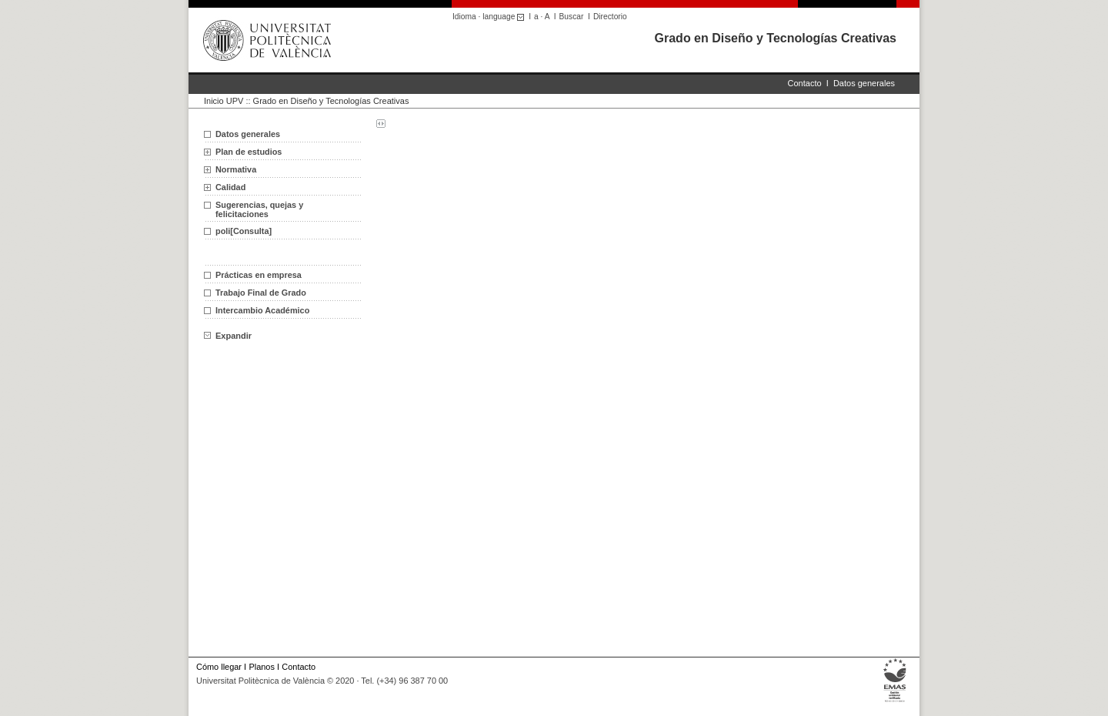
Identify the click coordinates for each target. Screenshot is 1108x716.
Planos (261, 666)
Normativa (235, 169)
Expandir (228, 335)
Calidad (230, 187)
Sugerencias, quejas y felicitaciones (259, 209)
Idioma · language (490, 16)
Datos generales (864, 83)
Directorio (610, 16)
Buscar (571, 16)
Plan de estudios (248, 151)
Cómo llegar (219, 666)
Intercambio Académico (262, 310)
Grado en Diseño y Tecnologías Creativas (775, 38)
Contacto (805, 83)
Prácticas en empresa (258, 274)
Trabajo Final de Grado (260, 292)
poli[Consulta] (243, 231)
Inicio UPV (223, 100)
